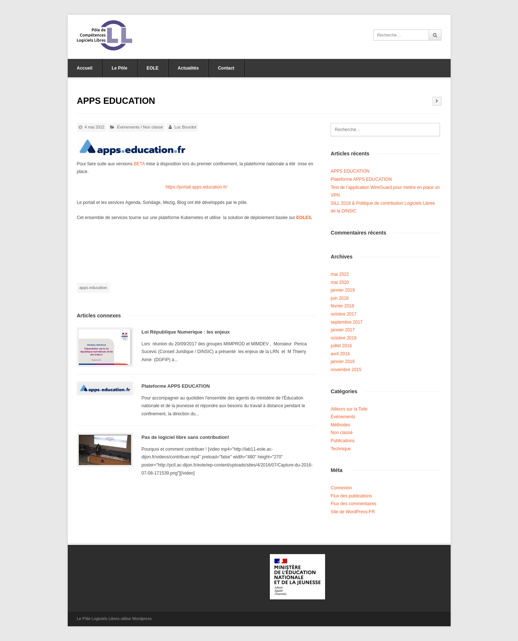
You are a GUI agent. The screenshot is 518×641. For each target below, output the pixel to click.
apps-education (93, 287)
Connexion (341, 487)
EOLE (153, 68)
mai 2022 (340, 274)
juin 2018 (340, 298)
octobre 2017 (343, 314)
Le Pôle (119, 68)
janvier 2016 (343, 361)
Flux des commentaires (353, 503)
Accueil (85, 68)
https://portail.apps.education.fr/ (196, 187)
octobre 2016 (343, 338)
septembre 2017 (347, 322)
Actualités (188, 68)
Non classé (153, 127)
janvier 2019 (343, 290)
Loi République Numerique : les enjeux (185, 332)
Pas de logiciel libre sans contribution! (185, 437)
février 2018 (342, 306)
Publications (343, 440)
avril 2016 (340, 353)
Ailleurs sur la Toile (349, 409)
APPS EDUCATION (350, 171)
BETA (139, 163)
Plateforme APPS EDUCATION (175, 386)
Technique (341, 448)
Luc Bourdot (185, 127)
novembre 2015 (346, 369)
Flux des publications (351, 496)
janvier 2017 (343, 329)
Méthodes (340, 424)
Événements (128, 127)
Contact (226, 68)
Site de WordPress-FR (353, 511)
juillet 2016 (341, 345)
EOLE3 (303, 217)
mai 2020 (340, 282)
